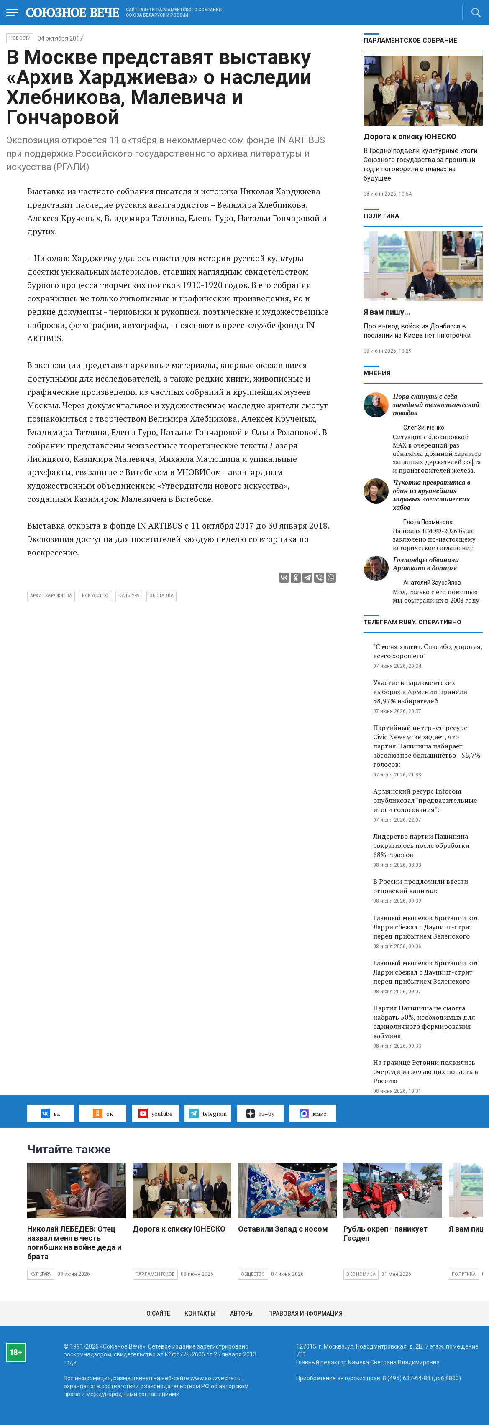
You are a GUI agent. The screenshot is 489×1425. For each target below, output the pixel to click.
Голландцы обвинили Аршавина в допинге (426, 564)
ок (103, 1113)
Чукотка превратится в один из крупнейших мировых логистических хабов (431, 494)
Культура (40, 1274)
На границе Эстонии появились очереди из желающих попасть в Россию (425, 1071)
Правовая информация (305, 1313)
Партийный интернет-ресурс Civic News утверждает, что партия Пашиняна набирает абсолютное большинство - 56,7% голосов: (426, 746)
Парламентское (155, 1274)
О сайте (158, 1313)
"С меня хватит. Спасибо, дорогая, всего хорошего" (427, 651)
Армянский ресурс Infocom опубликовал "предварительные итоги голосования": (425, 800)
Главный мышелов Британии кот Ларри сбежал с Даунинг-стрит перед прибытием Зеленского (426, 927)
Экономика (361, 1274)
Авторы (242, 1313)
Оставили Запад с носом (283, 1228)
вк (50, 1113)
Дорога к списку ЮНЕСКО (410, 136)
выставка (161, 595)
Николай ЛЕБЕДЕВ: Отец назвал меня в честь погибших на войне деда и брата (74, 1242)
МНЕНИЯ (377, 373)
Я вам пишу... (387, 312)
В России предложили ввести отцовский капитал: (420, 886)
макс (313, 1113)
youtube (155, 1113)
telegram (207, 1113)
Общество (253, 1274)
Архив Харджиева (51, 595)
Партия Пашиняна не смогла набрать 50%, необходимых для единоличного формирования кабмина (424, 1021)
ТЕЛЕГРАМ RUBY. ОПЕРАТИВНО (412, 622)
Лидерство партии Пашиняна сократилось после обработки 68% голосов (421, 845)
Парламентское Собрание (410, 40)
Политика (381, 216)
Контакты (199, 1313)
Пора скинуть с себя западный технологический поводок (436, 404)
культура (129, 595)
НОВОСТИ (20, 38)
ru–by (260, 1113)
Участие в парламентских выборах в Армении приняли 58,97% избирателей (420, 691)
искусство (95, 595)
